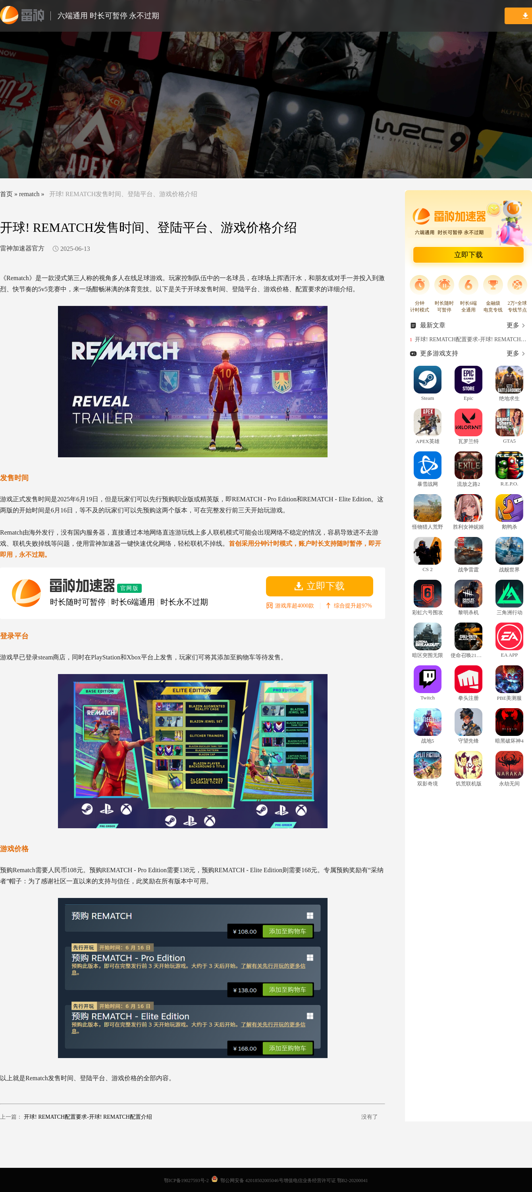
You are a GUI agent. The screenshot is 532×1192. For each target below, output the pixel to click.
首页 (6, 194)
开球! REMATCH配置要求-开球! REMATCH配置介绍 (88, 1117)
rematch (29, 194)
